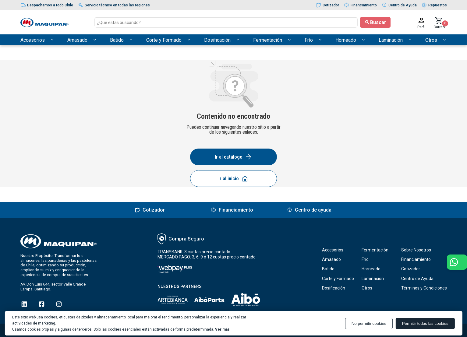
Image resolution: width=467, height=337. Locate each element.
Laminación (373, 278)
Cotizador (410, 268)
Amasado (331, 259)
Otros (367, 288)
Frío (365, 259)
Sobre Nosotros (416, 249)
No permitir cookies (369, 323)
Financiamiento (416, 259)
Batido (328, 268)
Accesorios (332, 249)
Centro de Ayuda (417, 278)
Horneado (371, 268)
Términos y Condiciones (424, 288)
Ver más (222, 329)
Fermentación (375, 249)
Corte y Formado (338, 278)
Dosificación (333, 288)
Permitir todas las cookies (425, 323)
